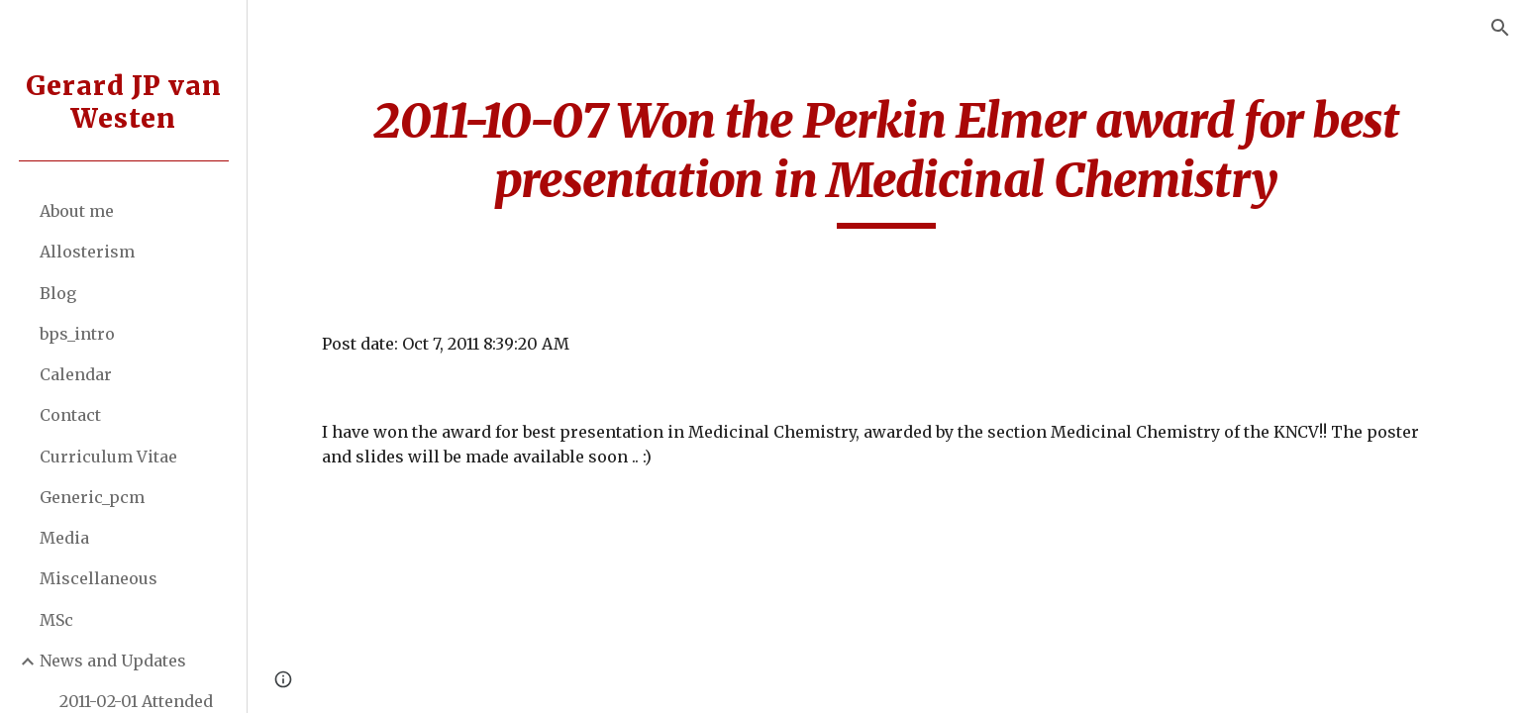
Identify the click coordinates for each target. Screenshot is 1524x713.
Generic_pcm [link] (92, 497)
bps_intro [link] (77, 334)
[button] (1500, 27)
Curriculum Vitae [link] (108, 456)
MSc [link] (56, 620)
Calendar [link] (76, 374)
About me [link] (77, 211)
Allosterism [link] (87, 251)
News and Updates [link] (113, 660)
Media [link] (64, 538)
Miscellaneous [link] (98, 578)
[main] (885, 160)
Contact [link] (70, 415)
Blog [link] (58, 293)
